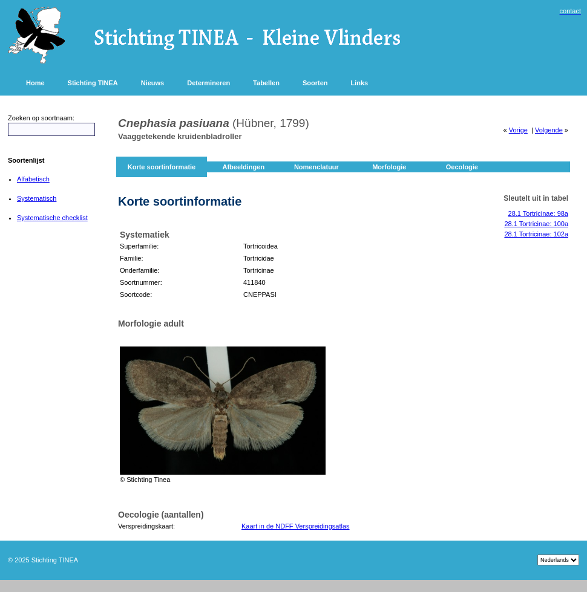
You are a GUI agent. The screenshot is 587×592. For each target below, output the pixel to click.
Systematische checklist (52, 217)
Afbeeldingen (243, 167)
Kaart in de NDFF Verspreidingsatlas (295, 526)
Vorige (518, 130)
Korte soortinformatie (161, 167)
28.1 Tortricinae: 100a (536, 223)
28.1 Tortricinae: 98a (538, 213)
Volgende (549, 130)
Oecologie (462, 167)
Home (35, 82)
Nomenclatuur (316, 167)
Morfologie (389, 167)
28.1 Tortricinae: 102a (536, 234)
